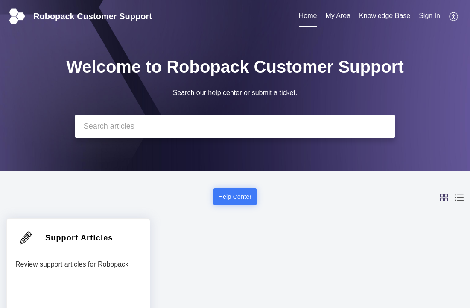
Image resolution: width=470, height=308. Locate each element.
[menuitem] (308, 16)
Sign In (429, 15)
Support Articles (79, 238)
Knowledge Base (384, 15)
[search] (235, 126)
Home (308, 15)
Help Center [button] (234, 196)
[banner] (235, 85)
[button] (454, 16)
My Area (337, 15)
